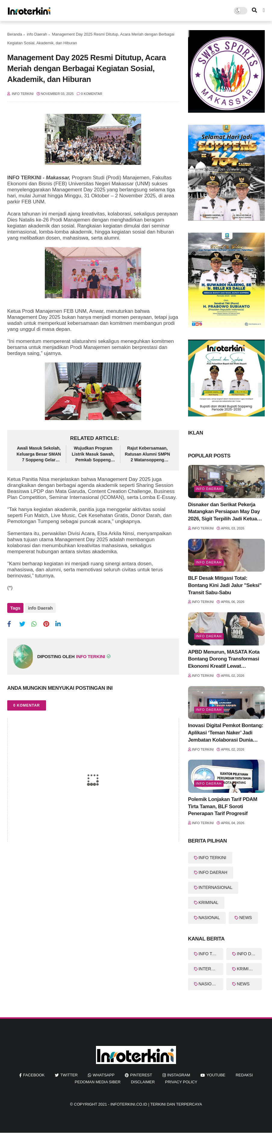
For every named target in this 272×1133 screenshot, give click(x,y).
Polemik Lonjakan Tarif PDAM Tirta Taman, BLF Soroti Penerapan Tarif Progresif (222, 806)
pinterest (141, 1075)
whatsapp (103, 1075)
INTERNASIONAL (216, 887)
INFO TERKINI (212, 857)
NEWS (245, 917)
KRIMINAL (208, 902)
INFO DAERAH (213, 872)
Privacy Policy (181, 1082)
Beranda (14, 34)
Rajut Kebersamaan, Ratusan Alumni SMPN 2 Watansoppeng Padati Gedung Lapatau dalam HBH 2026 (147, 454)
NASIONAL (209, 917)
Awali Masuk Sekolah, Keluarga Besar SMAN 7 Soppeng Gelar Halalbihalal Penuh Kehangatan (39, 454)
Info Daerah (209, 636)
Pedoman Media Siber (97, 1082)
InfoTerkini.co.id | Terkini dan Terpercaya (156, 1104)
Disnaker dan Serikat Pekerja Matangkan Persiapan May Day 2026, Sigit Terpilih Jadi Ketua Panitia (224, 512)
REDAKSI (244, 1075)
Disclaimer (143, 1082)
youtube (215, 1075)
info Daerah (37, 34)
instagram (178, 1075)
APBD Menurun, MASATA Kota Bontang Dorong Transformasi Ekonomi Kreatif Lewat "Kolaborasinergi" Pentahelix (224, 659)
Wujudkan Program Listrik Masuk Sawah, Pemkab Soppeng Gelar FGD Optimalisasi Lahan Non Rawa (93, 454)
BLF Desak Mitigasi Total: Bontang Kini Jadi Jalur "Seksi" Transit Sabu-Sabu (225, 585)
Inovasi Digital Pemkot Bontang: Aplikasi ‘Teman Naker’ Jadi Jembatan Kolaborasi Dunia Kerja (225, 733)
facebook (34, 1075)
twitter (69, 1075)
